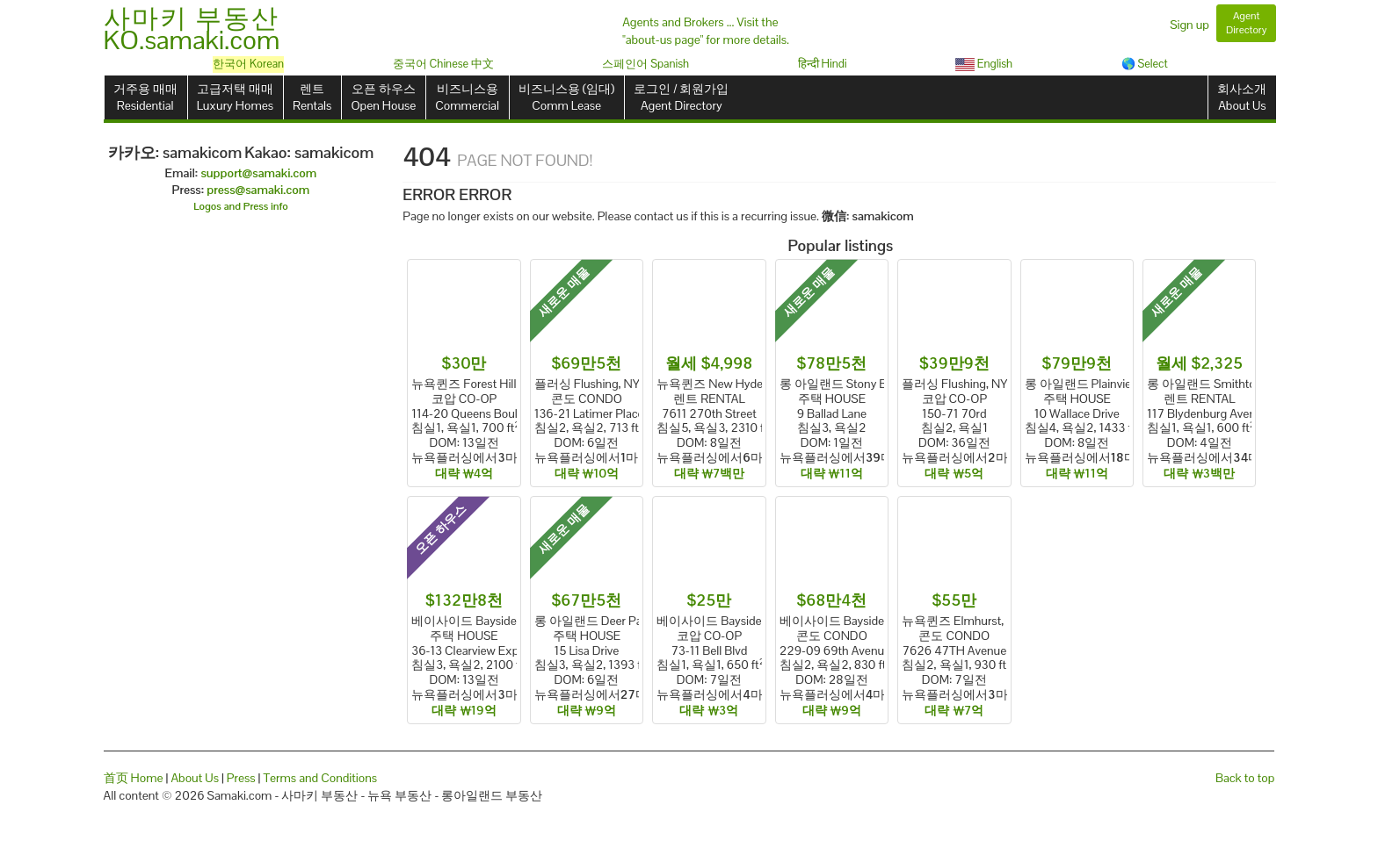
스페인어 (645, 63)
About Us (194, 778)
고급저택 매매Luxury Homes (235, 97)
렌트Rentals (312, 97)
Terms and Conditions (320, 778)
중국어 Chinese (443, 63)
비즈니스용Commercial (467, 97)
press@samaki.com (258, 190)
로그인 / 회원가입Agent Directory (681, 97)
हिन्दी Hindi (822, 63)
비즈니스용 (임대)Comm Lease (566, 97)
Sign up (1189, 24)
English (983, 63)
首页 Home (133, 778)
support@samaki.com (258, 173)
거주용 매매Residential (145, 97)
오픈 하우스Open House (383, 97)
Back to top (1244, 778)
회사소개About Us (1241, 97)
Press (241, 778)
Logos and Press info (240, 206)
